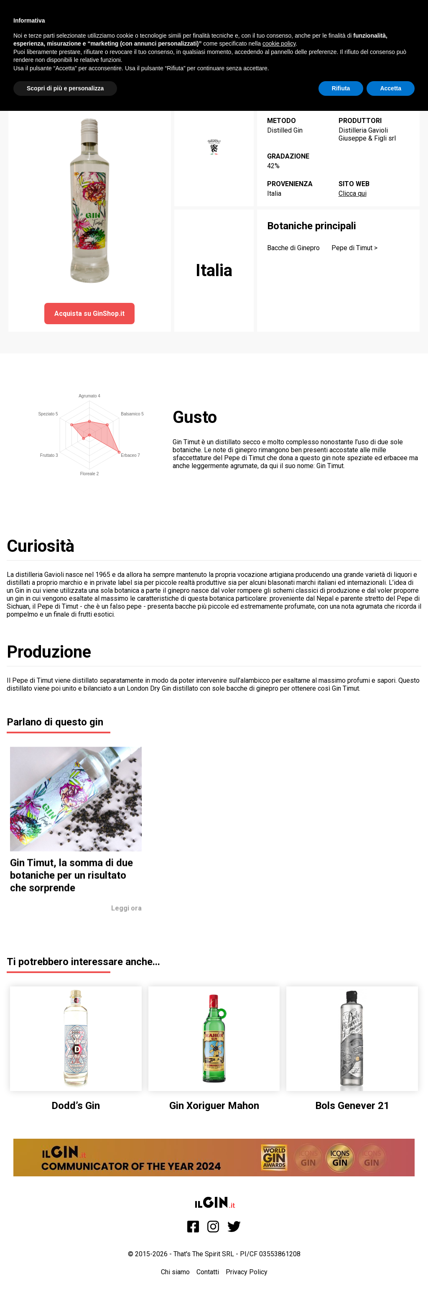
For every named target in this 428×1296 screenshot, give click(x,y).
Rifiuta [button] (341, 88)
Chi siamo (175, 1272)
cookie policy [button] (279, 43)
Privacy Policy (247, 1272)
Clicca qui (353, 193)
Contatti (207, 1272)
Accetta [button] (390, 88)
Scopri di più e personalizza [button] (65, 88)
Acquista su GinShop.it (89, 314)
